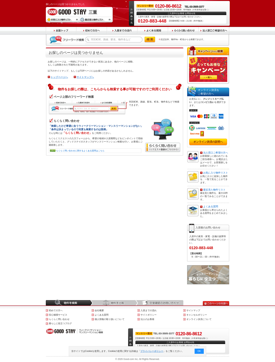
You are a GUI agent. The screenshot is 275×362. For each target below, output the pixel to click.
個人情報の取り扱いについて (110, 319)
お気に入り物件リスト (215, 172)
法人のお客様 (147, 319)
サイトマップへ (85, 77)
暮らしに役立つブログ (60, 323)
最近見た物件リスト (214, 189)
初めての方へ (56, 310)
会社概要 (99, 310)
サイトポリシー (149, 315)
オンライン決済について (199, 319)
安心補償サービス (58, 315)
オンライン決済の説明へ (208, 141)
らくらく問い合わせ (59, 319)
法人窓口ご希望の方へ (215, 152)
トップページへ (59, 77)
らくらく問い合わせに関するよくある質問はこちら (80, 150)
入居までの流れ (149, 310)
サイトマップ (193, 310)
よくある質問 (210, 206)
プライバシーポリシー (152, 351)
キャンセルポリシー (196, 315)
